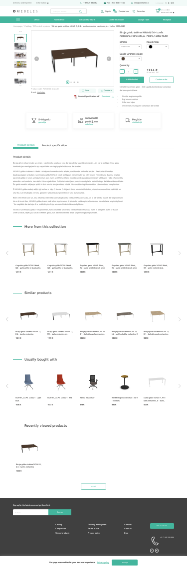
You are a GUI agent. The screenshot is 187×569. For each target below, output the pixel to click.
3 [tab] (74, 82)
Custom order (162, 79)
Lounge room (143, 19)
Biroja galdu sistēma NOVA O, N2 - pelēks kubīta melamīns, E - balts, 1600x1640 (126, 332)
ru (166, 3)
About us (128, 529)
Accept (125, 562)
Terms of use (93, 529)
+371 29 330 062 (88, 3)
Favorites (139, 11)
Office (36, 19)
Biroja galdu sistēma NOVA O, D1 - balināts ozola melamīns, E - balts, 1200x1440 (93, 332)
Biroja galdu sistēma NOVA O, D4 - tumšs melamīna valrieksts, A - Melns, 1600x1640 (28, 332)
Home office (59, 19)
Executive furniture (87, 19)
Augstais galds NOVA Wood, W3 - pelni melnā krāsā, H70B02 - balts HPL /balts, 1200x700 (157, 266)
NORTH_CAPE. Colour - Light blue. (28, 399)
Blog (126, 533)
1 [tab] (67, 82)
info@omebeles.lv (140, 3)
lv (170, 3)
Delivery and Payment (22, 3)
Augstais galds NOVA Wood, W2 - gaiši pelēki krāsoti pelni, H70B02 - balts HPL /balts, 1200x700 (28, 266)
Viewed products (62, 533)
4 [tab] (78, 82)
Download (108, 96)
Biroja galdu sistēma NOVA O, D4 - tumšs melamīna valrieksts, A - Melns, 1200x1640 (28, 465)
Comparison (121, 11)
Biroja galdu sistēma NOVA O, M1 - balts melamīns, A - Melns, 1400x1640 (61, 332)
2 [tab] (71, 82)
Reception (167, 19)
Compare (106, 90)
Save (85, 90)
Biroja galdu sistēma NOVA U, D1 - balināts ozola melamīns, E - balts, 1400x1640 (158, 332)
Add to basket (132, 79)
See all (93, 486)
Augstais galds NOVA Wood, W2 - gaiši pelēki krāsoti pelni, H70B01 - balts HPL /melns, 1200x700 (61, 266)
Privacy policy (94, 533)
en (173, 3)
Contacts (128, 524)
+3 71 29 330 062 (162, 541)
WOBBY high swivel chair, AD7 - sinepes (126, 399)
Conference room (116, 19)
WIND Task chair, (88, 398)
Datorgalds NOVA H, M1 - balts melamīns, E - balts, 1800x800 (156, 399)
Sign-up (60, 512)
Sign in (106, 11)
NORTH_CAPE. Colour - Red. (60, 398)
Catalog (58, 524)
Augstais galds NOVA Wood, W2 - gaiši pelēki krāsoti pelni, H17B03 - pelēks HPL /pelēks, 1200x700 (125, 266)
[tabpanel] (72, 58)
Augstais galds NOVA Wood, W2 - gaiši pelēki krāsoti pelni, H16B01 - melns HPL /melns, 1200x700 (93, 266)
